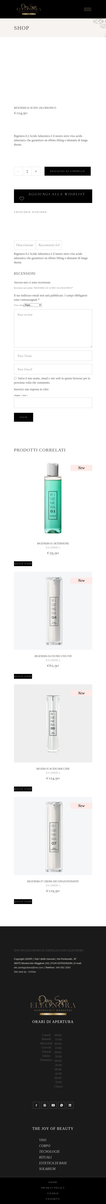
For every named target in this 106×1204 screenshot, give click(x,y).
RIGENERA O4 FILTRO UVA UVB (52, 656)
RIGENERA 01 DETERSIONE (53, 543)
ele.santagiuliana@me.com (28, 967)
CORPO (44, 1146)
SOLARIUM (47, 1169)
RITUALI (45, 1157)
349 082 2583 (63, 967)
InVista (32, 971)
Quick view (23, 563)
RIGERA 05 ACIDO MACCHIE (53, 768)
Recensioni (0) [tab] (48, 245)
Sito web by (20, 971)
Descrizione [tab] (24, 245)
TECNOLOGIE (49, 1151)
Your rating (19, 305)
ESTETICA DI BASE (53, 1163)
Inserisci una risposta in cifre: (31, 389)
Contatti (53, 1198)
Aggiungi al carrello (67, 171)
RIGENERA (39, 212)
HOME (53, 1182)
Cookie (53, 1193)
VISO (42, 1140)
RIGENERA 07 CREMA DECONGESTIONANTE (53, 881)
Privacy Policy (53, 1187)
